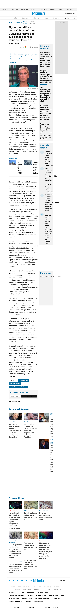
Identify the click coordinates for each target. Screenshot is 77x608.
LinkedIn (22, 580)
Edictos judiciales (15, 602)
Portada (12, 587)
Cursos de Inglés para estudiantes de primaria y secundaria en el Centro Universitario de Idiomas (46, 112)
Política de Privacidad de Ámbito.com (35, 599)
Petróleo (33, 9)
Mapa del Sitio (14, 599)
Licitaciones (38, 602)
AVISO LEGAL (57, 599)
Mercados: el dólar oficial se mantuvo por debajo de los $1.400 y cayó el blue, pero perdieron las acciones (45, 550)
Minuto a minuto (14, 510)
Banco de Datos (14, 590)
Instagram (17, 580)
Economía (25, 18)
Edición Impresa (43, 593)
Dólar (15, 18)
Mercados (27, 590)
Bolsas (47, 276)
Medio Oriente (24, 9)
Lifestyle (57, 590)
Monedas (42, 276)
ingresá (73, 13)
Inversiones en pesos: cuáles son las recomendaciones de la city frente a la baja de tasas (52, 203)
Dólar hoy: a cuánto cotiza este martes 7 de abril (45, 516)
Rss (62, 596)
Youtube (26, 580)
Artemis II (61, 9)
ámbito (11, 22)
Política (46, 18)
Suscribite (29, 396)
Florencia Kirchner (14, 384)
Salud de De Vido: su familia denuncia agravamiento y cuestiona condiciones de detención (15, 430)
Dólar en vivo (15, 9)
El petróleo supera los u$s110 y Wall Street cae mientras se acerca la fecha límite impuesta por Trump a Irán (48, 228)
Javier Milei (69, 9)
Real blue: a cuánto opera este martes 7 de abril (30, 546)
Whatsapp (31, 580)
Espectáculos (41, 596)
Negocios (56, 18)
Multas (28, 602)
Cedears (58, 276)
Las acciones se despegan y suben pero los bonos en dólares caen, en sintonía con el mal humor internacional (46, 59)
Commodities (52, 276)
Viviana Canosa (25, 22)
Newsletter (63, 580)
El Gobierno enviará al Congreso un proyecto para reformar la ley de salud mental (23, 55)
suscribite (67, 13)
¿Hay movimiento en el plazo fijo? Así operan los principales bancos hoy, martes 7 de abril (46, 94)
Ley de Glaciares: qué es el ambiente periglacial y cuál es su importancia (36, 167)
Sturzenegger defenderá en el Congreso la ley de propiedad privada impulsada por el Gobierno (24, 61)
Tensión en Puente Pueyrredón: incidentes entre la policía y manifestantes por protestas (46, 131)
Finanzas (36, 18)
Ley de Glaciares (43, 9)
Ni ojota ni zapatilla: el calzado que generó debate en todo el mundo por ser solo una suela (46, 77)
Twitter (9, 580)
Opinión (66, 18)
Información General (17, 596)
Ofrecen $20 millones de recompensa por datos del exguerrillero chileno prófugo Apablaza (30, 430)
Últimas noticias (24, 587)
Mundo (21, 593)
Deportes (31, 593)
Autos (30, 596)
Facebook (13, 580)
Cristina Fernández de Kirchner (18, 387)
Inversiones (52, 9)
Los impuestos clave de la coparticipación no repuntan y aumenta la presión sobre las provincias (51, 180)
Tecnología (53, 596)
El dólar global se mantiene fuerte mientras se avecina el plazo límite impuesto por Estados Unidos (15, 551)
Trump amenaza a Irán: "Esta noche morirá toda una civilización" (49, 158)
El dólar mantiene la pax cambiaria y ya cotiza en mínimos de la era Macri (15, 568)
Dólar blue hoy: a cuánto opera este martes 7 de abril (30, 516)
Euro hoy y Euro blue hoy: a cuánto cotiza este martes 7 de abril (30, 564)
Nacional (12, 593)
